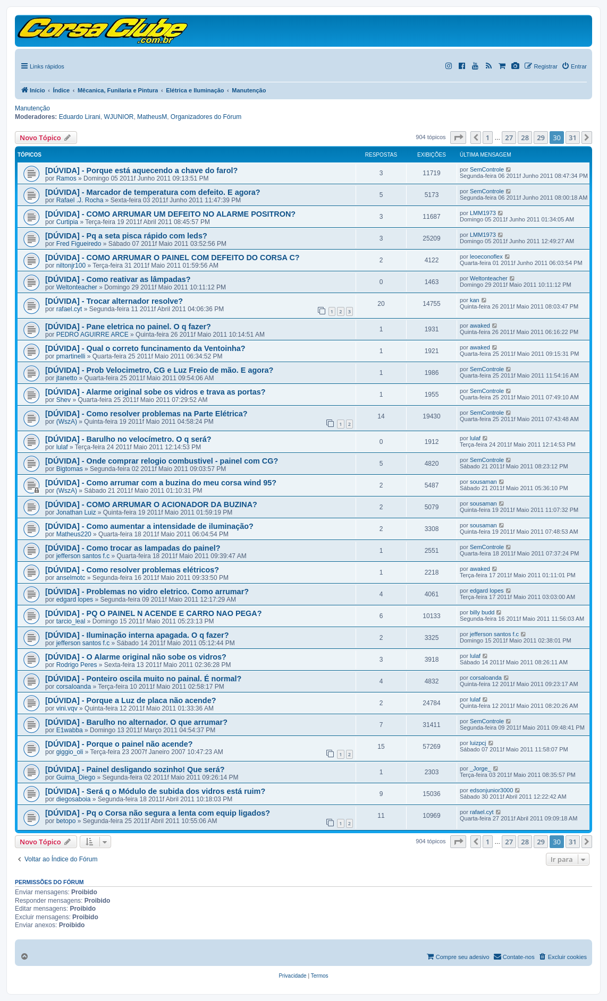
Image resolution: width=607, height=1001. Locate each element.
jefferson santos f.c (83, 556)
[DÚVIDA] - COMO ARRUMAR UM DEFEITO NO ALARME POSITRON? (170, 214)
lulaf (62, 447)
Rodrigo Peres (76, 665)
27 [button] (509, 137)
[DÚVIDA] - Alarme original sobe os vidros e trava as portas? (155, 392)
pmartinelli (71, 356)
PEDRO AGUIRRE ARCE (92, 334)
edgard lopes (74, 599)
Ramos (66, 178)
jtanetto (66, 378)
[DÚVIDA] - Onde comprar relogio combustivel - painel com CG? (161, 461)
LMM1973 (483, 213)
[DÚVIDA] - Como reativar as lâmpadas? (118, 279)
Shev (63, 400)
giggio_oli (69, 752)
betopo (66, 821)
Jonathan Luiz (76, 512)
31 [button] (573, 137)
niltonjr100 (71, 265)
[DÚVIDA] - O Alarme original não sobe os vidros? (135, 657)
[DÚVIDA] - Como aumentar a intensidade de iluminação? (149, 526)
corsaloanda (73, 686)
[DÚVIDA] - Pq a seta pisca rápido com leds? (126, 236)
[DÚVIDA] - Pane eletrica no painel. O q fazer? (128, 326)
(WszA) (66, 421)
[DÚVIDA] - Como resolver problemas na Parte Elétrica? (146, 413)
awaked (480, 325)
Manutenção (32, 108)
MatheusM (152, 117)
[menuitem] (292, 976)
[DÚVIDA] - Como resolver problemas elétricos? (132, 570)
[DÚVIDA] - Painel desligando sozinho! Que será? (134, 769)
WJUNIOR (118, 117)
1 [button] (488, 137)
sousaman (483, 481)
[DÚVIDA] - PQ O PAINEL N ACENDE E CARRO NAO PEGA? (153, 613)
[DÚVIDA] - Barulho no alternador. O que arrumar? (136, 722)
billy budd (482, 612)
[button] (458, 137)
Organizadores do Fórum (206, 117)
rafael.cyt (69, 309)
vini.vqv (67, 708)
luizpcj (478, 743)
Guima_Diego (75, 777)
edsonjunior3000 (491, 790)
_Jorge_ (480, 768)
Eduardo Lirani (79, 117)
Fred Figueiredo (79, 243)
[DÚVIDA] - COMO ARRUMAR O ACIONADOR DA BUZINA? (151, 504)
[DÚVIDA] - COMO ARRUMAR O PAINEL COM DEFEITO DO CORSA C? (172, 257)
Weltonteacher (76, 287)
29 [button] (541, 137)
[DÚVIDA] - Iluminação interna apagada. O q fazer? (137, 635)
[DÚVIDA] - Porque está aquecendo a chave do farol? (141, 170)
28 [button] (525, 137)
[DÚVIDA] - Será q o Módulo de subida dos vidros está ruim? (155, 791)
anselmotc (71, 577)
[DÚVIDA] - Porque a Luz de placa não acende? (130, 700)
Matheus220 (73, 534)
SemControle (487, 169)
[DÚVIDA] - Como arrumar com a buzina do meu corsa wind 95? (160, 482)
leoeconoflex (486, 256)
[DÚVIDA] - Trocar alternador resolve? (114, 301)
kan (474, 300)
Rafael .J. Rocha (80, 200)
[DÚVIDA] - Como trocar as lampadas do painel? (132, 548)
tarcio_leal (71, 621)
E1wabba (69, 730)
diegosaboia (73, 799)
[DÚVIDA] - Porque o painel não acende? (118, 744)
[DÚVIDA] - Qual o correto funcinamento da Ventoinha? (145, 348)
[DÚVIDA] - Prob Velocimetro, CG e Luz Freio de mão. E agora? (159, 370)
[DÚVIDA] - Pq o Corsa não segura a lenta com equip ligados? (157, 813)
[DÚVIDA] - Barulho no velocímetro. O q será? (128, 439)
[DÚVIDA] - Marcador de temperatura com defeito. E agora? (152, 192)
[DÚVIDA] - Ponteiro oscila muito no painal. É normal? (143, 678)
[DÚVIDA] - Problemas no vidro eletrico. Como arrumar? (147, 591)
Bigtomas (69, 469)
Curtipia (67, 222)
